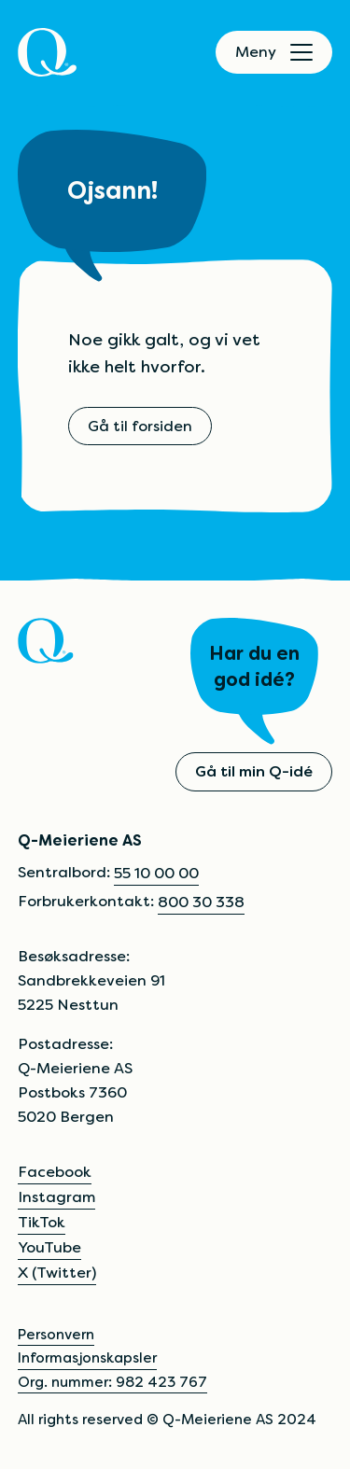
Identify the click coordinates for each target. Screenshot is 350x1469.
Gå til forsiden (140, 426)
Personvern (56, 1334)
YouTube (49, 1247)
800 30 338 (201, 902)
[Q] (47, 52)
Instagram (56, 1197)
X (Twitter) (57, 1272)
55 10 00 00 (156, 873)
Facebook (54, 1172)
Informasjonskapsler (87, 1357)
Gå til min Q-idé (254, 771)
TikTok (41, 1222)
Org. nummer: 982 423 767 (112, 1382)
